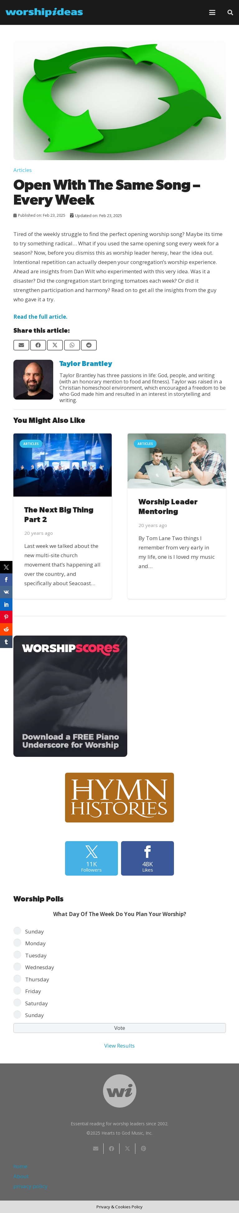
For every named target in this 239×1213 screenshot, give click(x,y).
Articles (22, 170)
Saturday (36, 1003)
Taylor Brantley (85, 363)
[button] (212, 12)
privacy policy (30, 1186)
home (20, 1166)
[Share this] (38, 345)
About (21, 1176)
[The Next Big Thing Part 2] (62, 465)
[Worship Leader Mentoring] (177, 460)
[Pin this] (143, 1148)
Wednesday (39, 967)
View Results (119, 1045)
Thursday (37, 979)
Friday (33, 991)
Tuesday (36, 955)
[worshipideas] (44, 12)
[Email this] (21, 345)
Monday (35, 943)
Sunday (34, 931)
